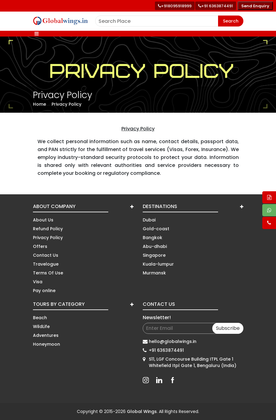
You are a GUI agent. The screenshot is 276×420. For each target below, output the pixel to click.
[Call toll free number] (215, 6)
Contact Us (45, 255)
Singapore (154, 255)
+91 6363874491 (166, 350)
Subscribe (228, 328)
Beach (40, 318)
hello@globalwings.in (172, 341)
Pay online (44, 291)
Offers (40, 246)
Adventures (46, 335)
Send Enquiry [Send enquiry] (255, 6)
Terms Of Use (48, 273)
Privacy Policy (66, 104)
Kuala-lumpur (158, 264)
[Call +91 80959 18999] (175, 6)
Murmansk (154, 273)
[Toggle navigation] (36, 34)
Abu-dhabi (155, 246)
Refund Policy (48, 229)
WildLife (41, 326)
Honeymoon (46, 344)
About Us (43, 220)
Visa (37, 282)
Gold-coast (156, 229)
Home (39, 104)
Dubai (149, 220)
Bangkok (152, 238)
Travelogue (46, 264)
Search (230, 21)
